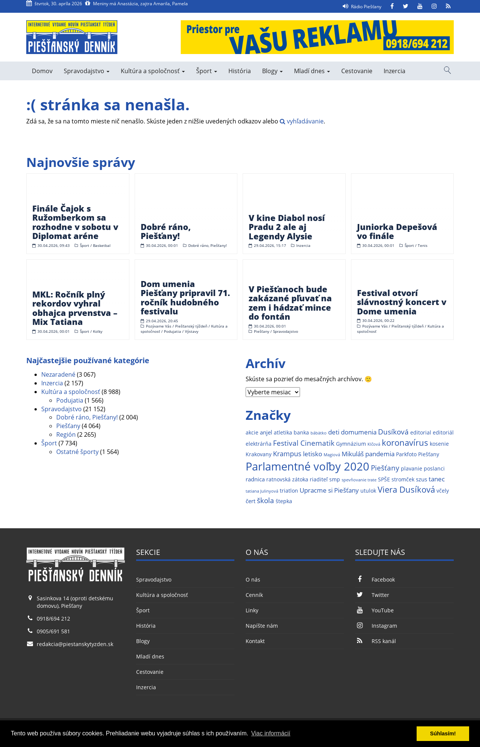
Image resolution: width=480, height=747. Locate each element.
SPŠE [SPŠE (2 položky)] (384, 479)
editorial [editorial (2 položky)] (420, 432)
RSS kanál (375, 641)
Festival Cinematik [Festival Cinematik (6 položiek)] (303, 443)
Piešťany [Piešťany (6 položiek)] (385, 468)
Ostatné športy (77, 452)
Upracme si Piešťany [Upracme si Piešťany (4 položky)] (329, 490)
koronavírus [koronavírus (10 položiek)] (405, 442)
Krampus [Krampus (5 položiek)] (287, 453)
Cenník (254, 594)
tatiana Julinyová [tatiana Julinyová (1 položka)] (262, 491)
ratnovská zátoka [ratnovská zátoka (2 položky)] (287, 479)
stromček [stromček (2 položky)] (403, 479)
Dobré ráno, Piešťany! (87, 417)
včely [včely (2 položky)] (442, 490)
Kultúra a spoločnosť (153, 71)
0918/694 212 (53, 618)
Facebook (374, 579)
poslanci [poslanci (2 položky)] (434, 468)
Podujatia (69, 400)
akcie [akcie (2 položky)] (252, 432)
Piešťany (68, 426)
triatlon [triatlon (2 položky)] (289, 490)
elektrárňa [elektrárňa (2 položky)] (259, 443)
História (239, 71)
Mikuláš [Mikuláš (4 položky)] (353, 453)
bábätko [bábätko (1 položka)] (318, 433)
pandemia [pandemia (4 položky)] (379, 453)
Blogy (272, 71)
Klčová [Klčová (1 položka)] (374, 444)
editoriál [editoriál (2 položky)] (443, 432)
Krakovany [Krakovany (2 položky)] (259, 454)
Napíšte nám (262, 625)
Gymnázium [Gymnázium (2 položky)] (351, 443)
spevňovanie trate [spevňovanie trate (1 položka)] (359, 479)
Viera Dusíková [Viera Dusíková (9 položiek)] (406, 489)
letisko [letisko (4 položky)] (312, 453)
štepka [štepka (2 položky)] (284, 501)
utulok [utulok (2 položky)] (368, 490)
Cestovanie (356, 71)
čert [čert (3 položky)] (250, 501)
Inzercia (394, 71)
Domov (42, 71)
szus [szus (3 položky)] (421, 479)
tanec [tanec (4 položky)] (437, 479)
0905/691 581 (53, 631)
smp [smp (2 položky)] (334, 479)
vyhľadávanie (302, 121)
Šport (206, 71)
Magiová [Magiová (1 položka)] (332, 454)
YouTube (374, 610)
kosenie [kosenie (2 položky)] (439, 443)
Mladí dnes (312, 71)
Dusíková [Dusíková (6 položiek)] (393, 432)
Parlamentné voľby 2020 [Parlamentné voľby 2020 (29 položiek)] (307, 466)
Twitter (372, 594)
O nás (253, 579)
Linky (252, 610)
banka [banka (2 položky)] (301, 432)
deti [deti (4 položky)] (333, 432)
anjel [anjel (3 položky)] (266, 432)
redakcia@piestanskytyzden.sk (75, 644)
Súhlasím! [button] (443, 733)
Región (66, 434)
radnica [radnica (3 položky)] (255, 479)
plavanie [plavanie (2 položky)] (411, 468)
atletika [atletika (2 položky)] (283, 432)
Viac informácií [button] (271, 733)
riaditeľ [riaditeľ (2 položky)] (319, 479)
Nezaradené (58, 374)
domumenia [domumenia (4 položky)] (358, 432)
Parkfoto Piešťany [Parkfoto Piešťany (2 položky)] (417, 454)
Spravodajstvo (87, 71)
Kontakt (255, 641)
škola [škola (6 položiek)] (265, 500)
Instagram (376, 625)
